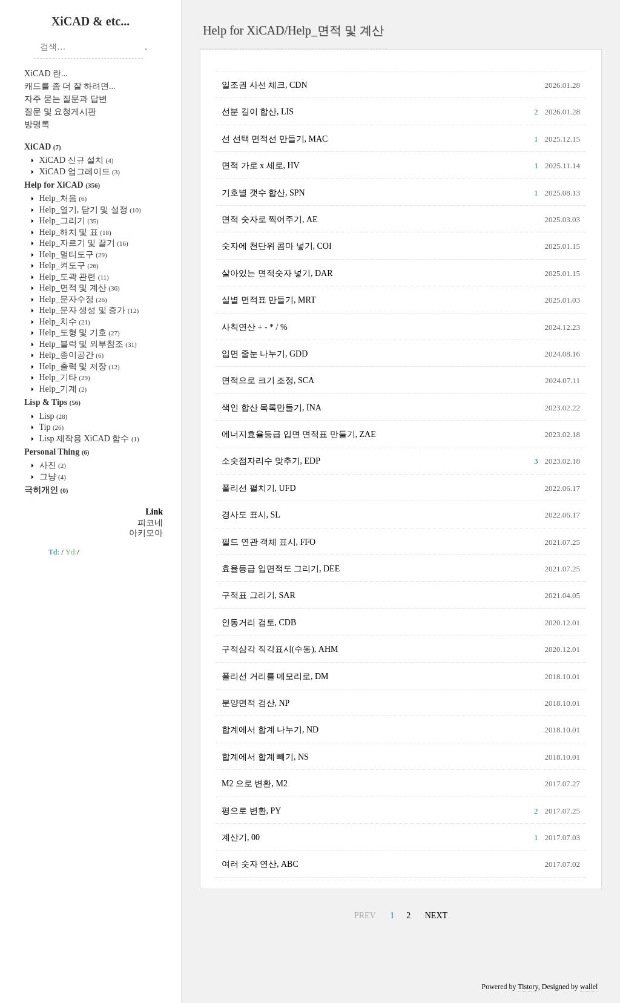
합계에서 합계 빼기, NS (265, 756)
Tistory (528, 986)
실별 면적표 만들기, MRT (269, 299)
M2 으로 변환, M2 (255, 783)
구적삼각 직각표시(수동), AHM (280, 649)
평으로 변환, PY (251, 810)
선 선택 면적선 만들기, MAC (275, 138)
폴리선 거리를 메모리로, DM (275, 676)
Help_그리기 (68, 220)
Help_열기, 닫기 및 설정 (89, 209)
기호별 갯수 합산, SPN (263, 192)
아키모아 (146, 533)
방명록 (37, 124)
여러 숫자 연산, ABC (260, 864)
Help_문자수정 (72, 299)
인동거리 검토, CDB (259, 622)
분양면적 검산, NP (255, 703)
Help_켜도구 (68, 265)
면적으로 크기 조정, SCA (268, 380)
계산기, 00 (241, 837)
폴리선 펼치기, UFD (259, 488)
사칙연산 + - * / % (255, 327)
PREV (365, 915)
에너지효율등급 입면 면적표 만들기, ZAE (299, 434)
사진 (51, 465)
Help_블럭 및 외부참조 (87, 344)
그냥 (51, 476)
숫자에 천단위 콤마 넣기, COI (277, 246)
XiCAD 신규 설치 (75, 160)
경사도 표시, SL (251, 514)
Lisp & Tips (52, 402)
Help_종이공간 (70, 355)
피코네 (150, 522)
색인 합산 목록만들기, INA (272, 407)
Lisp (52, 416)
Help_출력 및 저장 (78, 366)
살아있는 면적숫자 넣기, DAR (277, 273)
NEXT (436, 915)
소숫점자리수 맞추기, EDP (271, 460)
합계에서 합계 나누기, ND (270, 729)
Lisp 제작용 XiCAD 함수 (88, 438)
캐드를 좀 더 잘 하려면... (70, 86)
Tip (50, 427)
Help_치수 (63, 321)
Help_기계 (62, 388)
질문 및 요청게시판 (60, 111)
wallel (589, 986)
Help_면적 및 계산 (78, 287)
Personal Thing (56, 451)
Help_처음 (62, 198)
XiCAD (42, 146)
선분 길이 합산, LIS (258, 111)
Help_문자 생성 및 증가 (88, 310)
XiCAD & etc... (90, 21)
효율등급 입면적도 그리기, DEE (281, 568)
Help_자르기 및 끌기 (82, 243)
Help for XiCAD (62, 184)
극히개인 (46, 490)
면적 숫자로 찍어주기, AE (270, 219)
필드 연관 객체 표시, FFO (268, 542)
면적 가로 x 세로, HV (261, 165)
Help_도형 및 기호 (78, 332)
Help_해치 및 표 (74, 232)
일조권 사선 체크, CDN (265, 85)
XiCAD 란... (46, 73)
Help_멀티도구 (72, 254)
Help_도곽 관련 (73, 276)
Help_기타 (63, 377)
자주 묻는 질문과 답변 (65, 99)
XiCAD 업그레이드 (78, 171)
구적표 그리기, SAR (258, 595)
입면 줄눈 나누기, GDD (265, 353)
